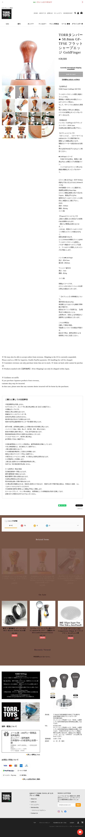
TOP (35, 822)
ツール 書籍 (66, 24)
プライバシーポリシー (44, 822)
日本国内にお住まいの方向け (71, 79)
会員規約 (72, 822)
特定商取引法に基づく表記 (59, 822)
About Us (42, 13)
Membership (67, 13)
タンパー (31, 24)
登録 (78, 805)
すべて (11, 525)
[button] (3, 620)
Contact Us (34, 813)
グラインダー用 (77, 24)
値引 (19, 24)
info (7, 24)
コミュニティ (58, 13)
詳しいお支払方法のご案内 (31, 779)
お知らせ (50, 13)
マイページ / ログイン (39, 810)
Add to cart (71, 74)
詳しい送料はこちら (34, 754)
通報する (80, 508)
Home (36, 13)
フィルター (42, 24)
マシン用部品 (54, 24)
